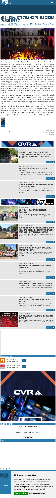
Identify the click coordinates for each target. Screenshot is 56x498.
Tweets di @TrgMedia (6, 469)
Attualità (31, 182)
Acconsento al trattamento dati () (29, 432)
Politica (31, 263)
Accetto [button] (17, 493)
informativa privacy (36, 432)
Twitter (8, 132)
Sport (30, 150)
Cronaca (31, 166)
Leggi (51, 162)
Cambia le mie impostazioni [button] (37, 493)
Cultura (31, 313)
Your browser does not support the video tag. (16, 342)
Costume (31, 281)
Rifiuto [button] (24, 493)
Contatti (6, 485)
